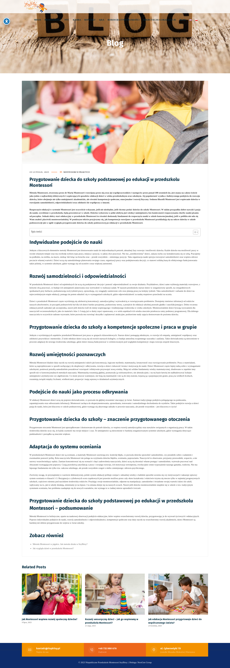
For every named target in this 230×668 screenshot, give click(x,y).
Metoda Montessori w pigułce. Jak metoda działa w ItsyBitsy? (60, 544)
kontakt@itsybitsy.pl (48, 648)
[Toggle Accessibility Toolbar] (6, 21)
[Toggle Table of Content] (194, 232)
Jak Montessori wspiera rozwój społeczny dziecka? (49, 619)
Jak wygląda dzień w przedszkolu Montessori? (53, 548)
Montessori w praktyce (76, 172)
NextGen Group (144, 662)
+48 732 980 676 (107, 648)
